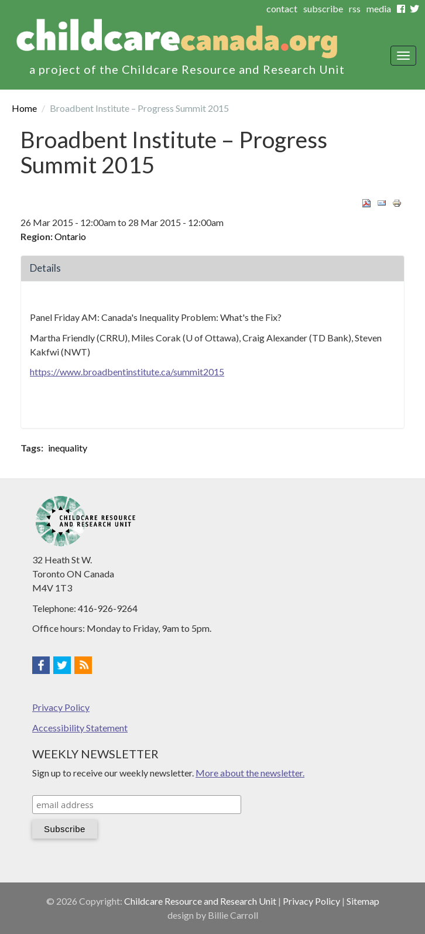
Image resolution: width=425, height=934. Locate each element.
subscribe (323, 8)
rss (355, 8)
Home (24, 108)
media (378, 8)
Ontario (70, 236)
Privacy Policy (61, 707)
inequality (67, 447)
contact (281, 8)
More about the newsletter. (250, 772)
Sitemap (363, 900)
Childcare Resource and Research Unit (200, 900)
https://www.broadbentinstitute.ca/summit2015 (127, 371)
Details (45, 268)
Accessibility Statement (80, 727)
